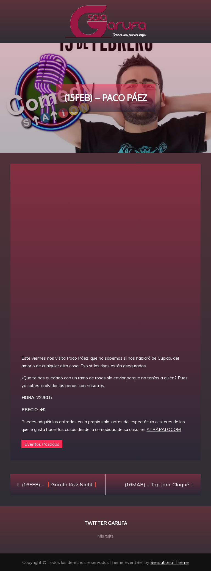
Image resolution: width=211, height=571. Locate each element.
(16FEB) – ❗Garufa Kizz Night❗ (60, 484)
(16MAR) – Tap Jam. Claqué (157, 484)
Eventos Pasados (41, 444)
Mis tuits (105, 536)
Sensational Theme (170, 562)
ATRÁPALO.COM (163, 429)
